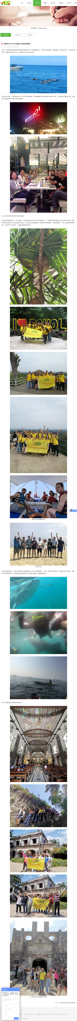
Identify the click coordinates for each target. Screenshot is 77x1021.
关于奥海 (29, 3)
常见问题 (69, 3)
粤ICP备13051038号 (23, 1018)
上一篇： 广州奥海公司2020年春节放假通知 (65, 1002)
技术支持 (53, 3)
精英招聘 (61, 3)
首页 (22, 3)
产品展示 (45, 3)
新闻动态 (37, 3)
